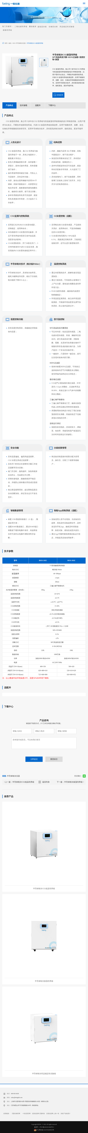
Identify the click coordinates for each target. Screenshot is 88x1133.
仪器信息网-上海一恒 (52, 1113)
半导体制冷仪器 (13, 776)
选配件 (38, 105)
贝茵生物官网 (16, 1113)
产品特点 (9, 105)
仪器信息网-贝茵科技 (38, 1113)
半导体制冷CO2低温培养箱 (23, 782)
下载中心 (52, 105)
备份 (10, 43)
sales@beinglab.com (16, 1097)
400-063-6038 (15, 1093)
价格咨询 (58, 95)
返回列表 (46, 782)
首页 (6, 43)
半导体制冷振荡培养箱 (73, 782)
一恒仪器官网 (26, 1113)
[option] (19, 71)
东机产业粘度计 (65, 1113)
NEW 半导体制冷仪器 (19, 43)
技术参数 (23, 105)
